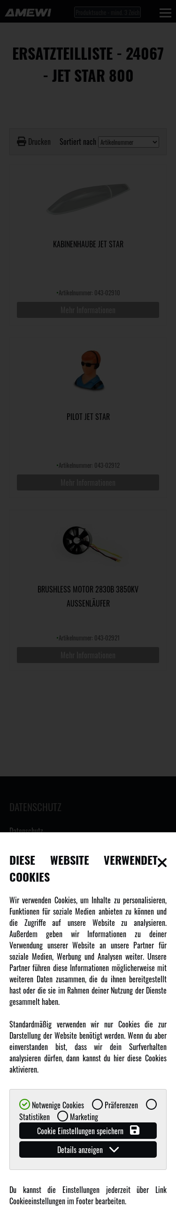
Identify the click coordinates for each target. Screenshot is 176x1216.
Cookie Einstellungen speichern (88, 1131)
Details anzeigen (88, 1149)
